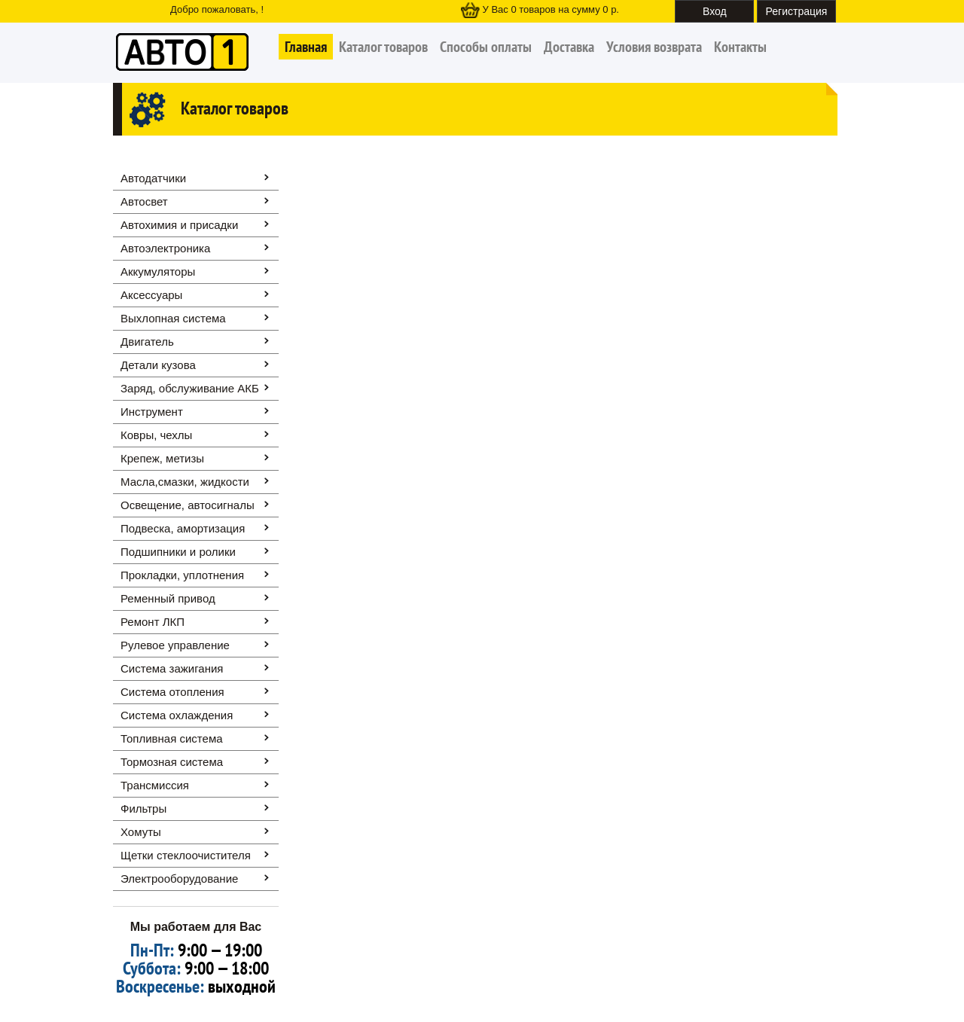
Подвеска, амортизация (182, 528)
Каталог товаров (383, 46)
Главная (306, 46)
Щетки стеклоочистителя (185, 855)
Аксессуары (151, 294)
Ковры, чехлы (156, 435)
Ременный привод (167, 598)
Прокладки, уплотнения (182, 575)
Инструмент (151, 411)
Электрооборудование (179, 878)
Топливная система (171, 738)
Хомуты (140, 831)
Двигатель (147, 341)
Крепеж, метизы (162, 458)
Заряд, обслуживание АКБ (189, 388)
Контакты (740, 46)
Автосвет (144, 201)
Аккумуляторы (157, 271)
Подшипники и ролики (178, 551)
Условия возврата (654, 46)
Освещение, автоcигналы (187, 505)
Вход (715, 11)
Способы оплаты (486, 46)
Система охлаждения (176, 715)
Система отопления (172, 691)
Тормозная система (171, 761)
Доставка (569, 46)
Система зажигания (171, 668)
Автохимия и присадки (179, 224)
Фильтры (143, 808)
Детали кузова (158, 364)
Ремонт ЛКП (152, 621)
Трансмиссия (154, 785)
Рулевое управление (175, 645)
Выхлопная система (173, 318)
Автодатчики (153, 178)
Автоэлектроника (165, 248)
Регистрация (797, 11)
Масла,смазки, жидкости (184, 481)
